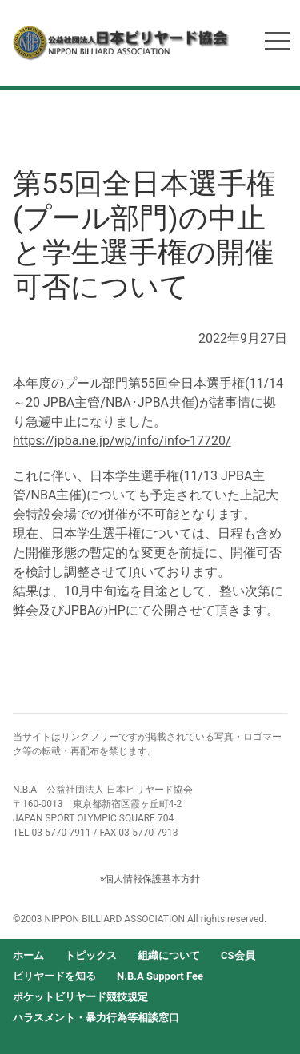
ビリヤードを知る (54, 976)
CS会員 (238, 955)
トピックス (91, 955)
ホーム (28, 955)
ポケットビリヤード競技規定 (80, 997)
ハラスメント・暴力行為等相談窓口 (96, 1018)
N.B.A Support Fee (160, 976)
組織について (169, 955)
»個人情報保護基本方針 (150, 879)
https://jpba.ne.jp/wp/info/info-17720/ (122, 440)
